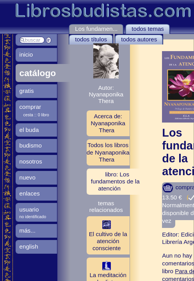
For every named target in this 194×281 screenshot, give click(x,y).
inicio (26, 54)
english (29, 246)
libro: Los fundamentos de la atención (115, 181)
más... (28, 230)
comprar (30, 106)
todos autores (139, 39)
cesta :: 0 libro (36, 114)
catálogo (38, 73)
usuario (29, 209)
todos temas (148, 28)
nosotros (31, 161)
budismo (31, 145)
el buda (29, 129)
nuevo (28, 177)
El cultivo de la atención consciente (107, 235)
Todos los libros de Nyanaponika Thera (108, 152)
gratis (27, 90)
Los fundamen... (96, 28)
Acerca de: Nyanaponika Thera (108, 123)
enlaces (30, 193)
